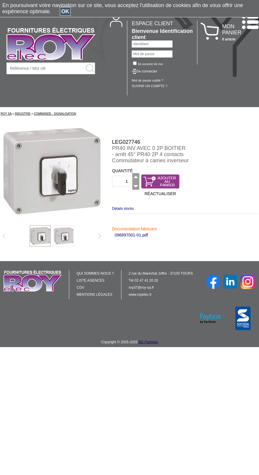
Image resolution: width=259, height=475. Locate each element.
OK (65, 11)
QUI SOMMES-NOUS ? (95, 273)
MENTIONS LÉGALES (94, 295)
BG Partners (148, 342)
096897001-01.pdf (131, 235)
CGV (80, 287)
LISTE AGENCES (90, 280)
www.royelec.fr (140, 295)
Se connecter (146, 71)
